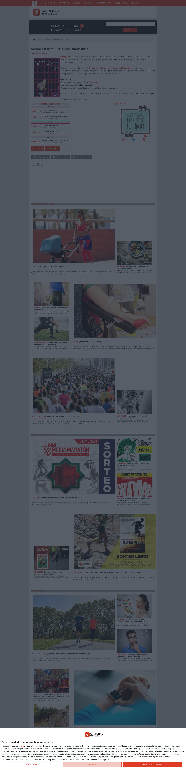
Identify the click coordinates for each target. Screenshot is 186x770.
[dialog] (93, 749)
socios (21, 746)
